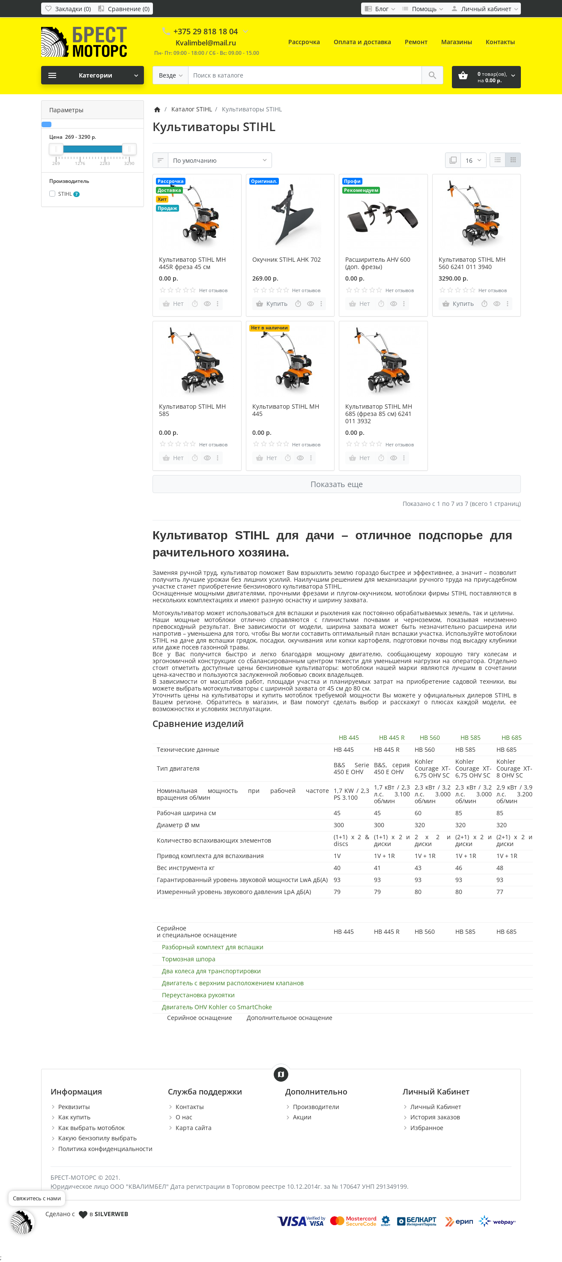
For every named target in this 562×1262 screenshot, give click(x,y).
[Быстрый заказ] (194, 303)
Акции (302, 1117)
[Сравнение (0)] (123, 9)
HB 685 (512, 737)
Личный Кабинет (435, 1107)
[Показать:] (473, 160)
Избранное (426, 1128)
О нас (184, 1117)
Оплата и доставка (362, 42)
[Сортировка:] (220, 160)
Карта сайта (194, 1128)
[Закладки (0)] (67, 9)
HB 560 (430, 737)
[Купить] (272, 303)
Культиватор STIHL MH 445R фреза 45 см (192, 263)
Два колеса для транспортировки (211, 971)
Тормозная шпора (188, 959)
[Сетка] (513, 160)
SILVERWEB (111, 1214)
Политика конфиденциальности (105, 1149)
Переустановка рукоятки (198, 995)
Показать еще (337, 484)
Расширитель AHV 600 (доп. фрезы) (377, 263)
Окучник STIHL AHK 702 (286, 259)
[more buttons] (218, 303)
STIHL (69, 193)
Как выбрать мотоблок (91, 1128)
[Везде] (170, 75)
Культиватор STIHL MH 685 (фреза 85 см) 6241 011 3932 (378, 413)
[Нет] (174, 303)
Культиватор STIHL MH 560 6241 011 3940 (472, 263)
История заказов (435, 1117)
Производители (316, 1107)
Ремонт (416, 42)
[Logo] (84, 41)
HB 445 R (392, 737)
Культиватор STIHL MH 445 (285, 410)
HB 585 (470, 737)
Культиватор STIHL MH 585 (192, 410)
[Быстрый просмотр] (207, 303)
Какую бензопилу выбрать (97, 1138)
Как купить (74, 1117)
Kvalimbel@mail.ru (206, 43)
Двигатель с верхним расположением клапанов (233, 983)
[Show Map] (281, 1074)
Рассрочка (304, 42)
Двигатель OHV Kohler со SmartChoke (217, 1007)
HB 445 (349, 737)
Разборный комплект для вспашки (212, 947)
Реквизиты (74, 1107)
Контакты (500, 42)
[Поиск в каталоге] (305, 75)
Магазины (456, 42)
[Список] (497, 160)
